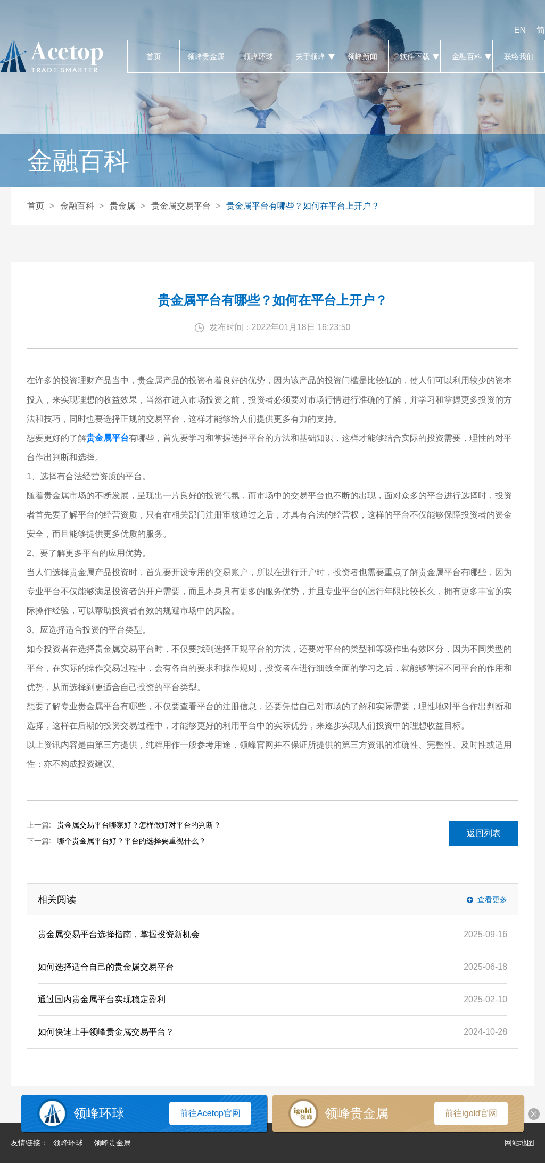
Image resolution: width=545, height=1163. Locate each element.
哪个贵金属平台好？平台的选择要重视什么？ (131, 841)
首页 (153, 56)
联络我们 (518, 56)
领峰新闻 (362, 56)
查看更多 (492, 899)
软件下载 (414, 56)
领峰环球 (258, 56)
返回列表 (484, 833)
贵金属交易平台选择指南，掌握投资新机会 (119, 934)
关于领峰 (310, 56)
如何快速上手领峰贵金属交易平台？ (106, 1031)
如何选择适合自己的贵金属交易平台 (106, 966)
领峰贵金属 (205, 56)
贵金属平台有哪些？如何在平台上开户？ (302, 205)
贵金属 (122, 205)
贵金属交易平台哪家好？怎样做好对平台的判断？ (139, 825)
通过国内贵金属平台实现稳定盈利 (102, 999)
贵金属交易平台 (181, 205)
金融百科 (466, 56)
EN (520, 30)
